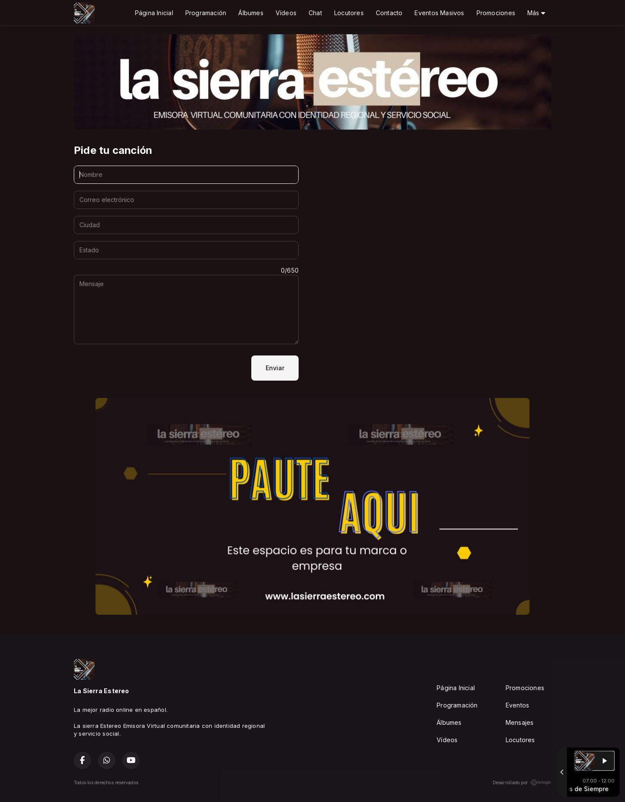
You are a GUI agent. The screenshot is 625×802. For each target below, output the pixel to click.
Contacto (389, 12)
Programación (206, 12)
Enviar (275, 368)
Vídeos (286, 12)
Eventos (517, 705)
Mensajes (520, 722)
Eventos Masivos (439, 12)
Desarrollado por (522, 782)
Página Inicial (154, 12)
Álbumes (250, 12)
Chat (315, 12)
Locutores (349, 12)
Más (536, 12)
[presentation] (140, 368)
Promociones (496, 12)
